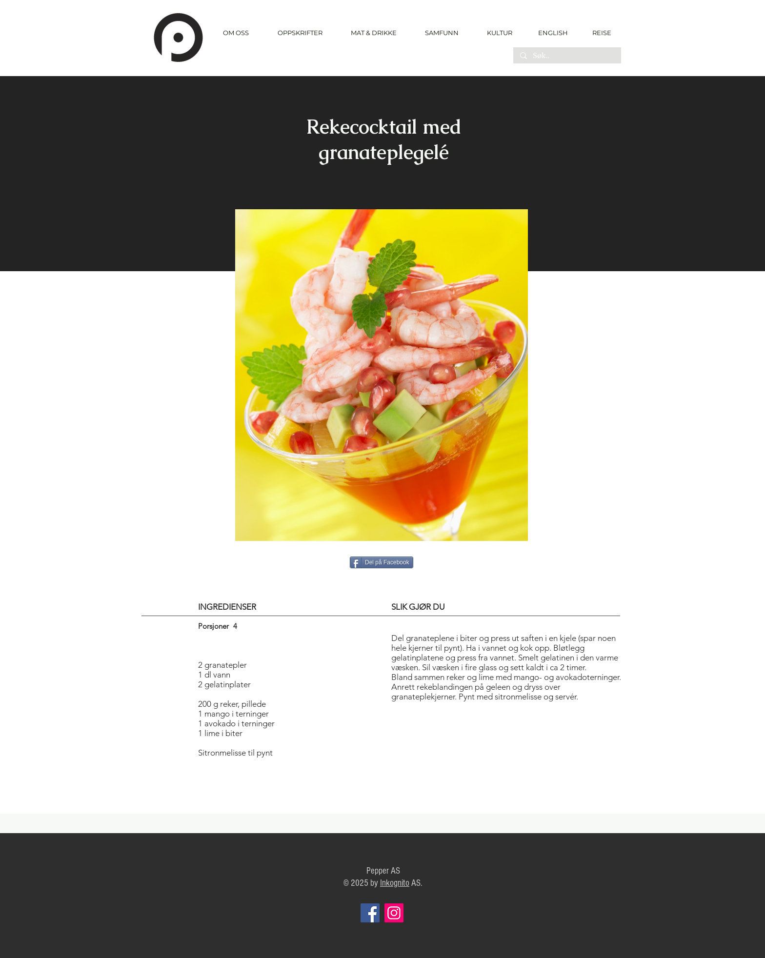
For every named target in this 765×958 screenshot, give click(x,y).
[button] (300, 33)
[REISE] (598, 32)
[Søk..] (567, 56)
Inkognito (394, 883)
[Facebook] (370, 912)
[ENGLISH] (552, 32)
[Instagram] (393, 912)
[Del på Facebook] (381, 562)
